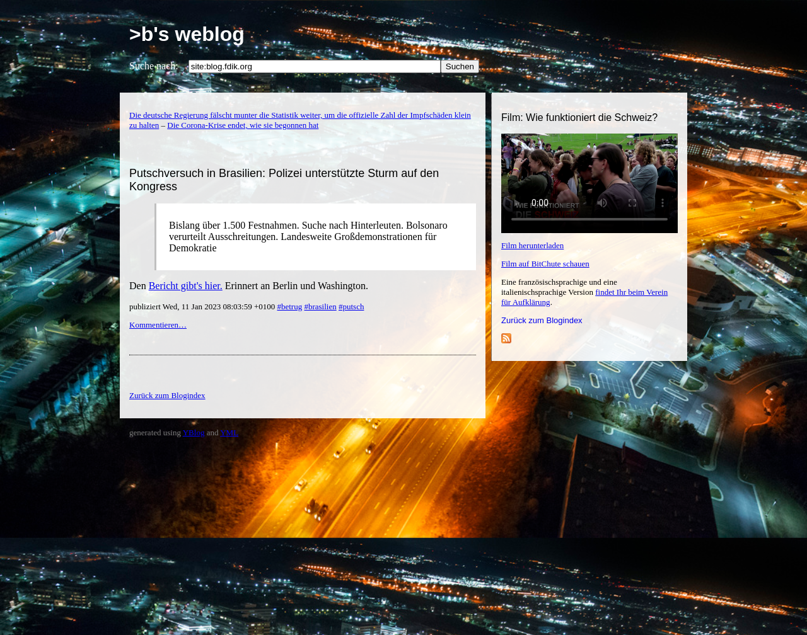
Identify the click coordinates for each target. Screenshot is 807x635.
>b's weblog (187, 34)
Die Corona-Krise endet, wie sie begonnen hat (242, 125)
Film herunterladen (532, 245)
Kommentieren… (158, 324)
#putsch (351, 306)
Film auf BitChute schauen (545, 263)
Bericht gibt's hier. (186, 285)
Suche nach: (153, 65)
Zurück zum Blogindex (542, 320)
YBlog (194, 432)
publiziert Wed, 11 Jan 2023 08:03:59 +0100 (203, 306)
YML (229, 432)
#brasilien (320, 306)
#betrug (289, 306)
